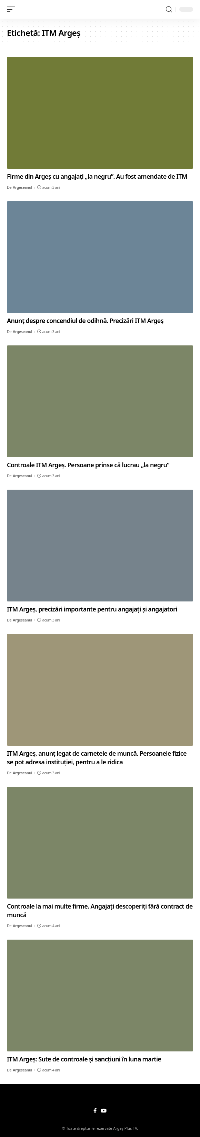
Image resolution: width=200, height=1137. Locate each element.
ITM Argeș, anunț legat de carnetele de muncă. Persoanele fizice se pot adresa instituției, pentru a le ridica (97, 757)
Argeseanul (22, 187)
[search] (169, 9)
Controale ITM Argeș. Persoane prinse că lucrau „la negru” (88, 465)
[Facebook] (95, 1110)
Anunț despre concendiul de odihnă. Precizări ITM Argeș (85, 320)
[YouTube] (103, 1110)
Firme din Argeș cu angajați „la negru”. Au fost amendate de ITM (97, 176)
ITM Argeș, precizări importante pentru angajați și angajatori (92, 609)
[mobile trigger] (13, 9)
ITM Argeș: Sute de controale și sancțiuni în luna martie (84, 1059)
